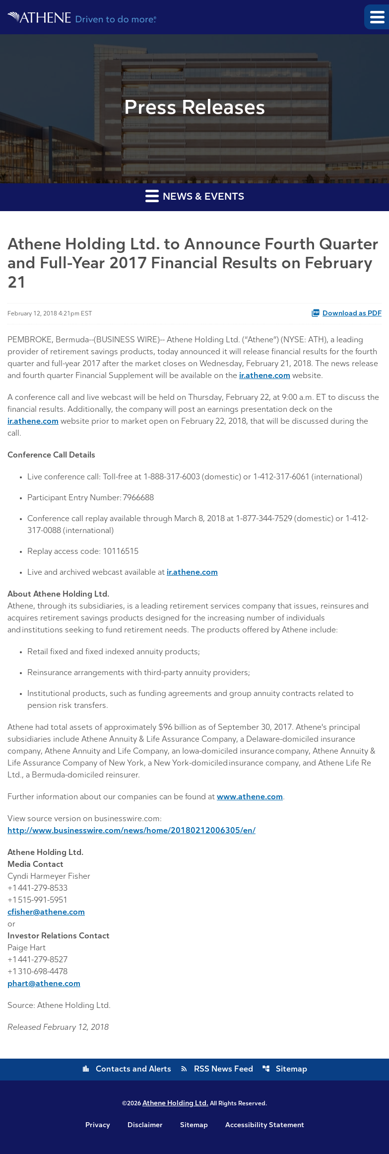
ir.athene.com (264, 376)
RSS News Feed (216, 1070)
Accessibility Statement (264, 1125)
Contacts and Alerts (126, 1070)
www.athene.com (250, 797)
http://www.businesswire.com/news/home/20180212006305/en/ (131, 831)
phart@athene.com (43, 984)
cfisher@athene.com (46, 913)
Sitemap (284, 1070)
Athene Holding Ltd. (175, 1103)
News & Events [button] (194, 195)
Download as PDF (346, 312)
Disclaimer (145, 1125)
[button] (376, 16)
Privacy (97, 1125)
